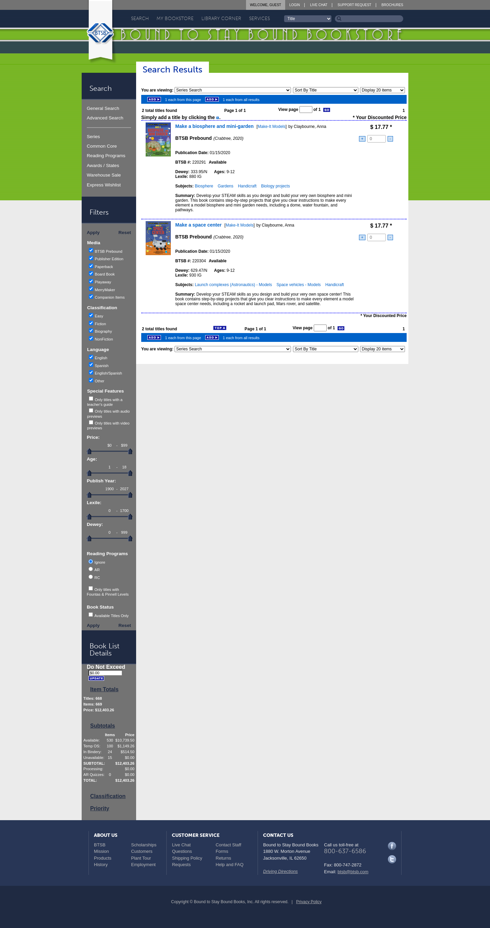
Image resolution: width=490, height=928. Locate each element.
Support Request (354, 5)
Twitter (392, 859)
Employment (143, 864)
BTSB (99, 844)
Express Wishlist (104, 184)
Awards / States (103, 165)
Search (140, 18)
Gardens (225, 186)
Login (294, 5)
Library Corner (221, 18)
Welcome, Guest (265, 5)
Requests (181, 864)
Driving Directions (280, 871)
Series (93, 136)
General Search (103, 108)
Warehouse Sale (104, 175)
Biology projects (275, 186)
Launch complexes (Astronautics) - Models (233, 284)
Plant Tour (141, 858)
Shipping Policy (187, 858)
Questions (182, 851)
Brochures (392, 5)
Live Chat (318, 5)
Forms (222, 851)
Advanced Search (105, 117)
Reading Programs (106, 155)
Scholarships (143, 844)
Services (259, 18)
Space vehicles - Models (298, 284)
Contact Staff (228, 844)
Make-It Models (271, 126)
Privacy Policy (309, 901)
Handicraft (247, 186)
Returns (223, 858)
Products (102, 858)
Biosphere (204, 186)
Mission (101, 851)
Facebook (392, 846)
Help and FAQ (230, 864)
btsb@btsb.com (353, 871)
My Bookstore (175, 18)
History (101, 864)
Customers (141, 851)
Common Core (102, 146)
